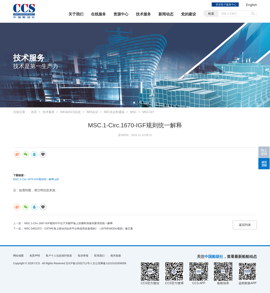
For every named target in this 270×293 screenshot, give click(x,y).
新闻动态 (165, 14)
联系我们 (99, 255)
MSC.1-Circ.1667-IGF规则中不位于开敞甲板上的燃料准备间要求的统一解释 (68, 223)
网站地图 (18, 255)
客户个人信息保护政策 (59, 255)
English (251, 5)
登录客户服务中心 (225, 4)
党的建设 (188, 14)
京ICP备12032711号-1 (79, 263)
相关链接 (115, 255)
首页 (34, 112)
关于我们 (75, 14)
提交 (253, 13)
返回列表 (245, 225)
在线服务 (98, 14)
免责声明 (34, 255)
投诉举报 (83, 255)
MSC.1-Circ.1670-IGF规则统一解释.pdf (36, 179)
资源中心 (120, 14)
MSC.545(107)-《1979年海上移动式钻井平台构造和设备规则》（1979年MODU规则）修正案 (78, 228)
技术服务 (143, 14)
